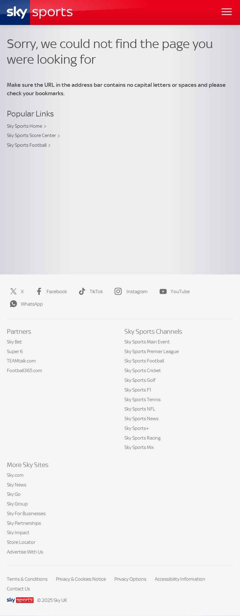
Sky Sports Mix (139, 447)
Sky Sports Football (27, 145)
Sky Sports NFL (139, 409)
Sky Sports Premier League (151, 351)
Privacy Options (130, 579)
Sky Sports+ (136, 428)
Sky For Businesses (26, 513)
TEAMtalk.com (21, 361)
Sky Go (14, 494)
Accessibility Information (180, 579)
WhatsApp (25, 304)
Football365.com (24, 370)
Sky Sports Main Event (147, 342)
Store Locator (21, 542)
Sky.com (15, 475)
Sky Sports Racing (142, 438)
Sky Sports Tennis (142, 399)
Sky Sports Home (24, 126)
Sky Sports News (141, 418)
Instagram (130, 291)
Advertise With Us (25, 552)
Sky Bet (14, 342)
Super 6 (15, 351)
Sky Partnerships (24, 523)
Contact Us (18, 589)
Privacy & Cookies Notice (81, 579)
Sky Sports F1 (137, 390)
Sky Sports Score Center (31, 135)
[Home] (39, 12)
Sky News (16, 485)
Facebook (50, 291)
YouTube (173, 291)
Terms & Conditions (27, 579)
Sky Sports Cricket (142, 370)
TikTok (89, 291)
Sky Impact (18, 532)
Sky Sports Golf (139, 380)
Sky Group (17, 504)
